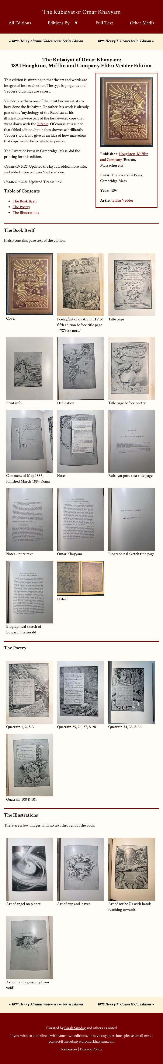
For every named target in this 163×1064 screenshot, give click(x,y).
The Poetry (21, 206)
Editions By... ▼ (63, 23)
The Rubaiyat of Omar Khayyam (81, 11)
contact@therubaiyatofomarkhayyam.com (82, 1041)
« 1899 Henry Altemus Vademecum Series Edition (46, 41)
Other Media (142, 23)
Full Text (104, 23)
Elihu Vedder (122, 200)
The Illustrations (26, 212)
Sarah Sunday (75, 1027)
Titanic (42, 123)
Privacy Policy (91, 1049)
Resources (69, 1049)
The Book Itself (25, 201)
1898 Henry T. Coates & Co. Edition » (126, 41)
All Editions (19, 23)
